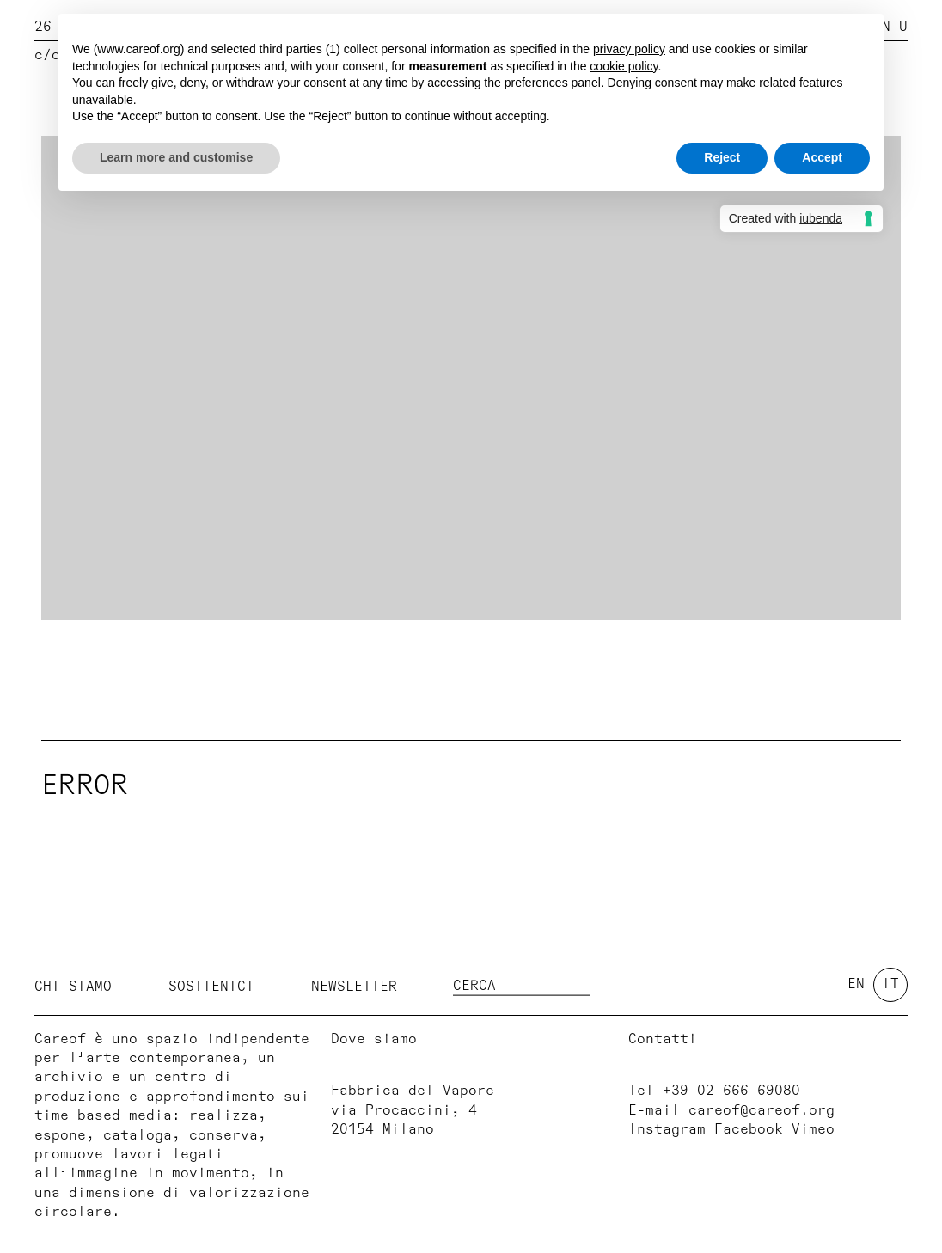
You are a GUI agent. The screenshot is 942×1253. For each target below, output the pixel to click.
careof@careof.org (761, 1110)
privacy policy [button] (629, 49)
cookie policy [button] (624, 66)
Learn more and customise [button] (176, 157)
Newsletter (354, 986)
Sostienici (211, 986)
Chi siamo (73, 986)
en (856, 984)
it (890, 984)
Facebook (748, 1129)
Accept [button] (822, 157)
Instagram (667, 1129)
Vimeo (813, 1129)
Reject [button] (722, 157)
